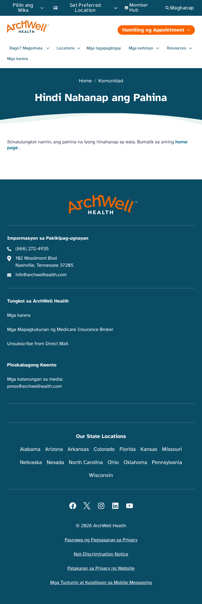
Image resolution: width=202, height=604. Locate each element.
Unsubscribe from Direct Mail (37, 344)
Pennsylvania (167, 462)
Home (85, 81)
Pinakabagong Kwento (32, 365)
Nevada (55, 462)
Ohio (113, 462)
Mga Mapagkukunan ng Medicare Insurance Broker (60, 330)
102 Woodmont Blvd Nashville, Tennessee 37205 (44, 261)
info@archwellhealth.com (41, 275)
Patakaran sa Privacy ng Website (101, 568)
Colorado (104, 449)
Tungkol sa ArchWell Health (38, 301)
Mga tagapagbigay (104, 48)
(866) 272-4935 (32, 249)
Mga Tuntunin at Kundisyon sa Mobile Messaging (101, 583)
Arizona (54, 449)
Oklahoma (135, 462)
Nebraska (31, 462)
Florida (127, 449)
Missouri (172, 449)
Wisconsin (101, 475)
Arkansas (78, 449)
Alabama (30, 449)
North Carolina (86, 462)
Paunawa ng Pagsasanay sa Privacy (101, 540)
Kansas (148, 449)
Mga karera (17, 58)
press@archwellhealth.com (34, 386)
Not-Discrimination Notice (101, 554)
